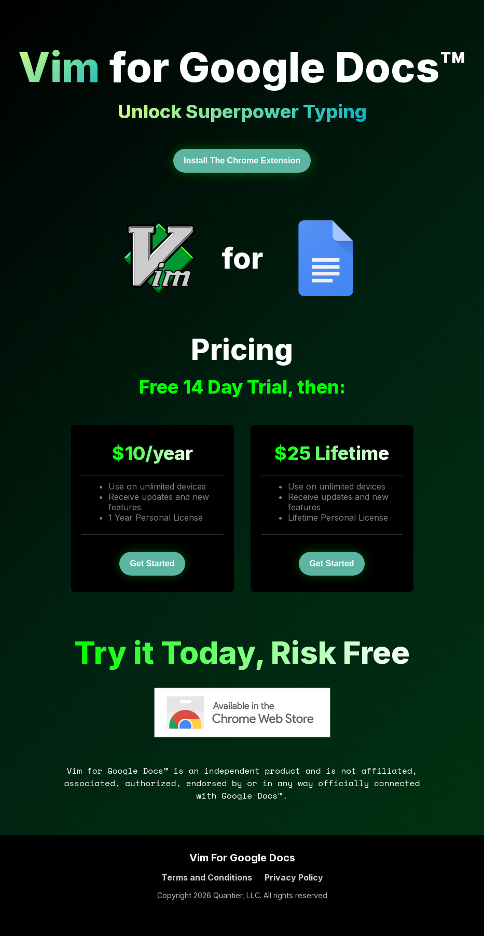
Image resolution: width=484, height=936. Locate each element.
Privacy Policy (294, 877)
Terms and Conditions (206, 877)
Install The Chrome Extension (242, 160)
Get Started (152, 563)
